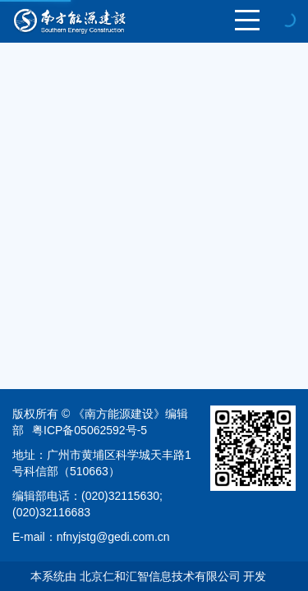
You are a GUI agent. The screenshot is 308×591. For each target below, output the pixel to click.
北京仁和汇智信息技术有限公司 (160, 576)
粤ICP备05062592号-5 (89, 430)
